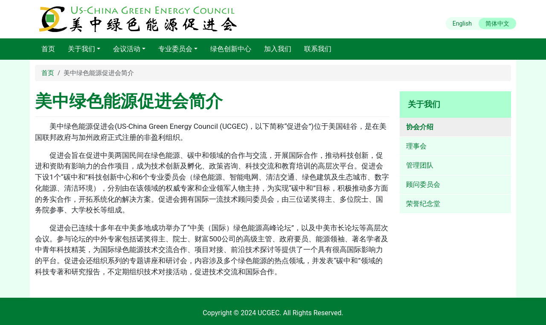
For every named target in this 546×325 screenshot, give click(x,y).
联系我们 (317, 49)
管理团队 (419, 165)
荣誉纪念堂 (423, 204)
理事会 (416, 146)
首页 (48, 49)
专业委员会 (175, 49)
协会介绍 (419, 127)
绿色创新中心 (230, 49)
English (462, 23)
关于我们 (81, 49)
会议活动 (126, 49)
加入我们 (277, 49)
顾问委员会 (423, 184)
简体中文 (497, 23)
